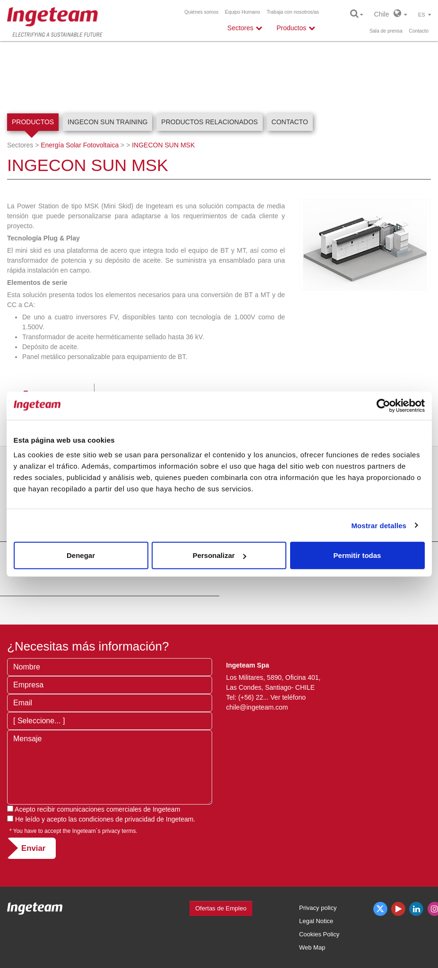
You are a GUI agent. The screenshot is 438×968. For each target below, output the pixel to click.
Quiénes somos (201, 12)
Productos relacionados (209, 122)
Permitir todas (357, 555)
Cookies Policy (319, 934)
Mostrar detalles (378, 525)
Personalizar (219, 555)
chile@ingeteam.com (257, 707)
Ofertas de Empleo (220, 908)
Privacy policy (317, 907)
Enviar (33, 848)
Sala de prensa (386, 31)
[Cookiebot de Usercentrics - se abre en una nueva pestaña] (383, 405)
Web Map (312, 947)
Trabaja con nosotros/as (292, 12)
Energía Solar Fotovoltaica (80, 145)
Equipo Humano (242, 12)
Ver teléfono (288, 697)
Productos (33, 122)
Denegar (81, 555)
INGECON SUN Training (107, 122)
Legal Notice (316, 921)
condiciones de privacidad (117, 819)
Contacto (419, 31)
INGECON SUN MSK (163, 145)
